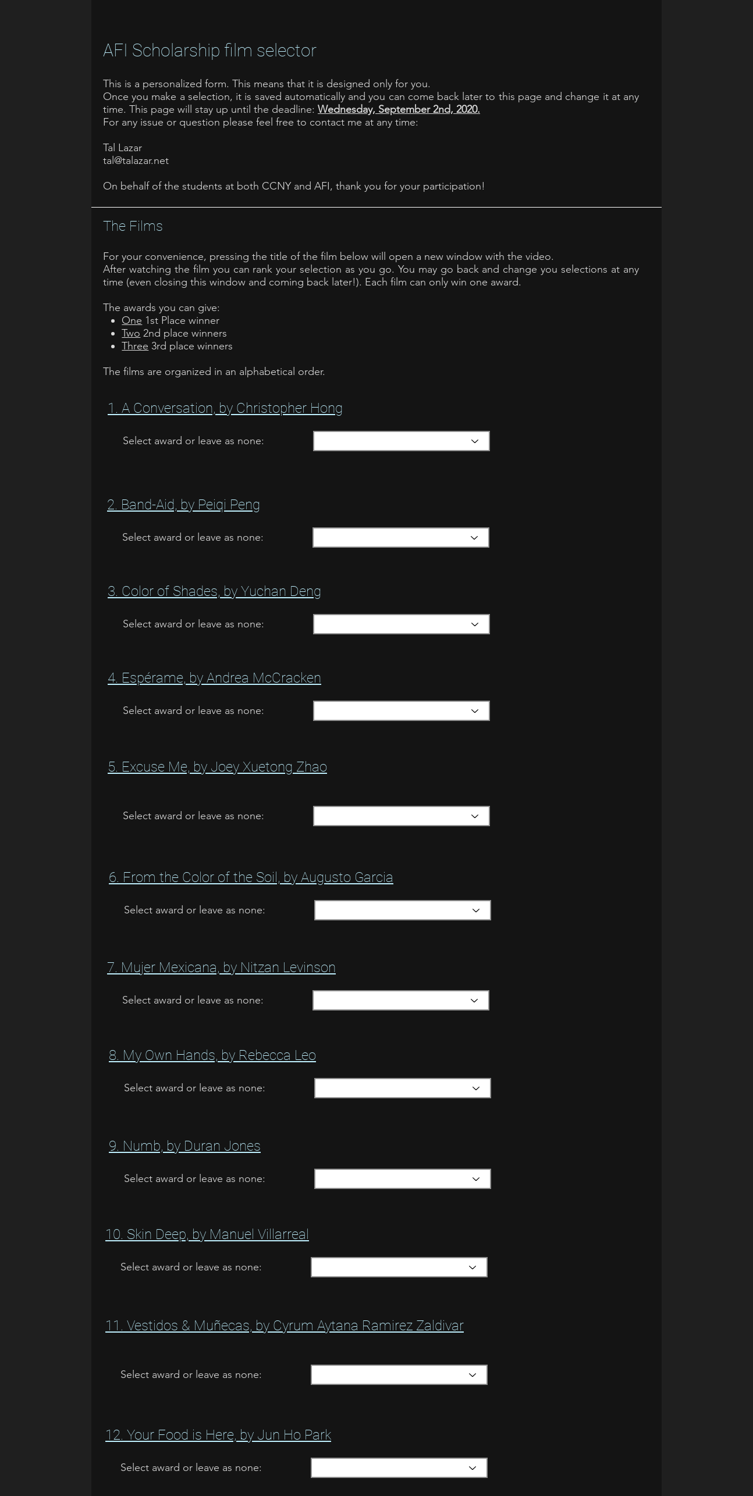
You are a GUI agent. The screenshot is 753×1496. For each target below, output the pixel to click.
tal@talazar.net (136, 160)
